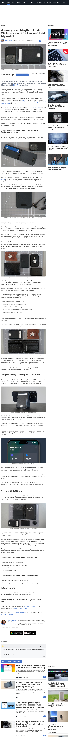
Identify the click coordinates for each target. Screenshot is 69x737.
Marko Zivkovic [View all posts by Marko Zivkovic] (20, 716)
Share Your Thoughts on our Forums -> (11, 661)
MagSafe (23, 100)
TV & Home (47, 2)
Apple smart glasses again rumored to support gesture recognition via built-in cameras (30, 705)
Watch (32, 2)
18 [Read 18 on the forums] (44, 735)
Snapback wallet (21, 102)
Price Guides (57, 2)
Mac (13, 2)
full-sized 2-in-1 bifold (35, 107)
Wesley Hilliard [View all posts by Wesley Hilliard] (20, 735)
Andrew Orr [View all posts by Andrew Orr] (19, 677)
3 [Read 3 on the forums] (44, 676)
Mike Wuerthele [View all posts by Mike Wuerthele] (20, 697)
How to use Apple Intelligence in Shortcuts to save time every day (30, 666)
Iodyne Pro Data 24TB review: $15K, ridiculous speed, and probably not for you (29, 684)
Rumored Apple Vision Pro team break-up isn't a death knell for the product (30, 724)
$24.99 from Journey (20, 612)
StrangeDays (8, 646)
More (65, 2)
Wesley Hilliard (8, 40)
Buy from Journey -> (22, 74)
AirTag (36, 102)
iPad (19, 2)
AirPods (39, 2)
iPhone (25, 2)
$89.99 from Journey (29, 606)
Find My (16, 85)
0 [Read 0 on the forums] (44, 697)
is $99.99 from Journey (20, 608)
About (40, 646)
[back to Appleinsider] (3, 2)
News (8, 2)
